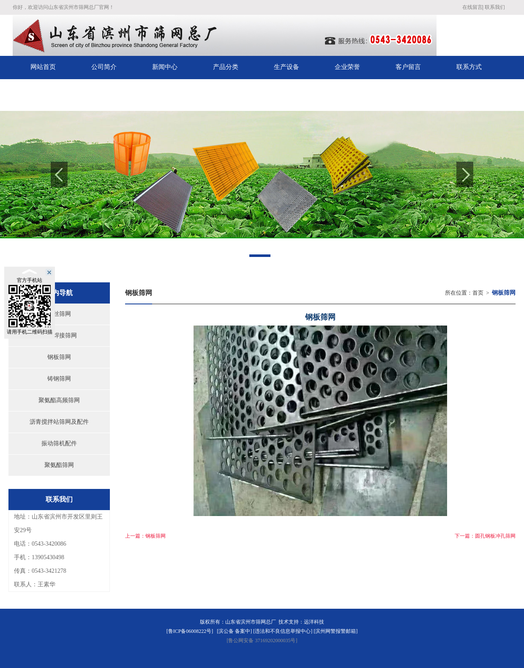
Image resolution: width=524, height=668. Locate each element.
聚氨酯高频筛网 (59, 400)
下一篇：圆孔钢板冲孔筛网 (485, 536)
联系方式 (469, 66)
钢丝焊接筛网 (59, 335)
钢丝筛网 (59, 314)
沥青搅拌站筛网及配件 (59, 422)
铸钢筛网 (59, 378)
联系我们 (495, 7)
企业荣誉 (347, 66)
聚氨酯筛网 (59, 465)
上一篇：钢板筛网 (145, 536)
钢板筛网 (59, 357)
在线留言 (472, 7)
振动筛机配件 (59, 443)
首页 (477, 293)
